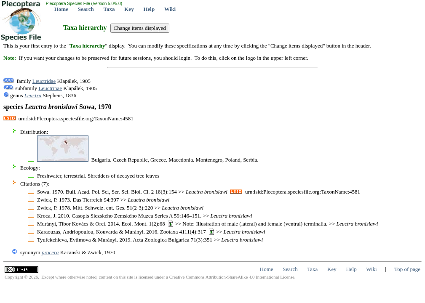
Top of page (407, 269)
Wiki (170, 9)
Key (129, 9)
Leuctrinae (50, 88)
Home (61, 9)
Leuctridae (44, 81)
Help (149, 9)
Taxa (109, 9)
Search (86, 9)
